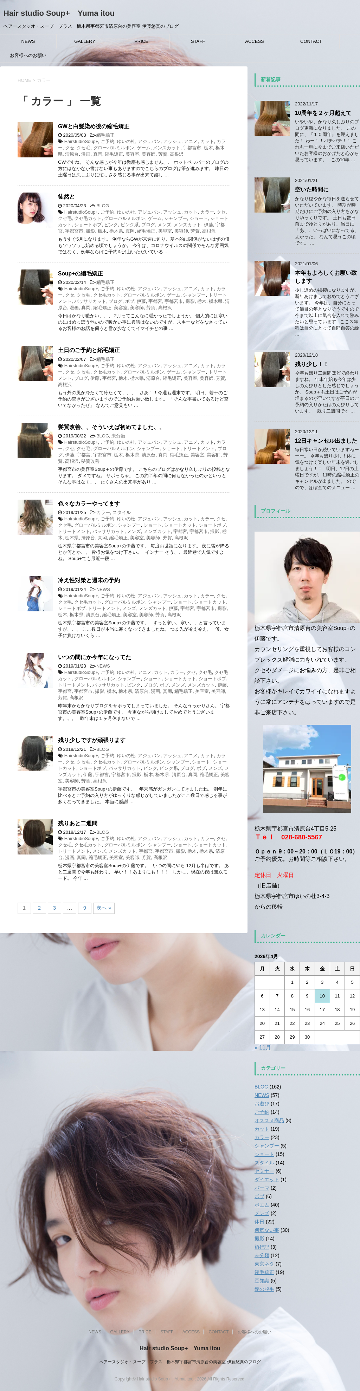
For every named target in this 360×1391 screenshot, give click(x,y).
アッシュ (172, 141)
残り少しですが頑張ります (92, 740)
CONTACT (311, 41)
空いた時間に (312, 190)
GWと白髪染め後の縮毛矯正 (93, 126)
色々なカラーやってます (89, 504)
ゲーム (143, 147)
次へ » (103, 908)
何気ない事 (267, 1230)
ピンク (111, 224)
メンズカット (166, 147)
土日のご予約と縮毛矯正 (89, 350)
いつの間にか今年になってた (94, 657)
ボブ (129, 301)
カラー (207, 212)
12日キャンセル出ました (326, 441)
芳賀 (162, 154)
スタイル (121, 512)
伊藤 (208, 224)
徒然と (66, 197)
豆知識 (262, 1280)
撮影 (90, 231)
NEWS (28, 41)
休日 (259, 1221)
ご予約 (107, 141)
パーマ (262, 1188)
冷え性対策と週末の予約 (89, 580)
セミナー (264, 1171)
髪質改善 (90, 461)
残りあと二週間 (77, 823)
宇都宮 (155, 301)
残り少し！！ (312, 364)
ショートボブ (88, 224)
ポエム (262, 1205)
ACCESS (254, 41)
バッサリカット (90, 301)
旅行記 (262, 1247)
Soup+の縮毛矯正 (80, 274)
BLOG (102, 205)
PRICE (141, 41)
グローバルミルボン (113, 147)
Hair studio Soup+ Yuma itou (59, 13)
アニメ (191, 141)
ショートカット (180, 525)
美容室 (132, 154)
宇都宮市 (192, 147)
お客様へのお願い (28, 55)
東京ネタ (264, 1264)
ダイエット (267, 1179)
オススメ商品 (269, 1120)
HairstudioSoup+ (81, 141)
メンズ (164, 224)
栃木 (208, 147)
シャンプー (175, 218)
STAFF (198, 41)
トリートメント (199, 448)
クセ (69, 147)
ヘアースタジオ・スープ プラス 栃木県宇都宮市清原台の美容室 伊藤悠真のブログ (180, 1361)
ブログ (148, 224)
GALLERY (84, 41)
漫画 (85, 154)
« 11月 (263, 1048)
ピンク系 (130, 224)
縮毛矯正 (105, 135)
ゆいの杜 (126, 141)
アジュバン (149, 141)
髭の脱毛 (264, 1289)
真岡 (97, 154)
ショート (198, 218)
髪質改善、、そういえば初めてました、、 (111, 427)
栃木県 (116, 231)
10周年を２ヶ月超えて (323, 113)
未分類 (118, 435)
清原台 (72, 154)
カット (207, 141)
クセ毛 (83, 147)
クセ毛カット (88, 218)
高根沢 (177, 154)
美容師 (148, 154)
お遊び (262, 1103)
